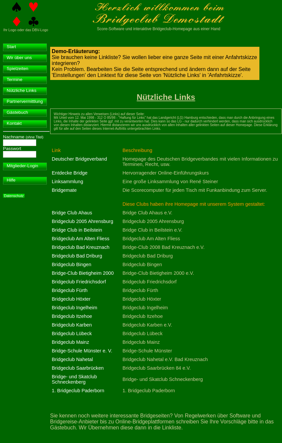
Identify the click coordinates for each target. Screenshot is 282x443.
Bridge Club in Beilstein (77, 230)
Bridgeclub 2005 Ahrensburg (82, 221)
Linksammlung (67, 181)
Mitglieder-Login (22, 165)
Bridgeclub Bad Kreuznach (81, 247)
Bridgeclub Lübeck (72, 333)
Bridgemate (64, 190)
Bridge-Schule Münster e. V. (82, 350)
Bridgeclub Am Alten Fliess (81, 238)
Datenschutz (14, 196)
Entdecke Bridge (70, 173)
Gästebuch (17, 112)
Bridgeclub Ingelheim (74, 307)
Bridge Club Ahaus (72, 212)
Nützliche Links (22, 90)
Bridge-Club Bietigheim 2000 (83, 273)
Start (11, 46)
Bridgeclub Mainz (70, 342)
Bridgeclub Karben (72, 325)
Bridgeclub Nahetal (72, 359)
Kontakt (14, 123)
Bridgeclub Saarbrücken (78, 368)
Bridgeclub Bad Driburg (77, 255)
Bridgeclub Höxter (71, 299)
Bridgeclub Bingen (71, 264)
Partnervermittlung (25, 101)
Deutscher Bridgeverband (79, 159)
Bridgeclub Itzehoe (72, 316)
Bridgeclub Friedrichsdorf (79, 281)
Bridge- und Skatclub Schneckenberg (74, 379)
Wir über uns (19, 57)
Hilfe (11, 180)
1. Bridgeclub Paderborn (78, 390)
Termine (14, 79)
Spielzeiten (17, 68)
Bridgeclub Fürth (70, 290)
